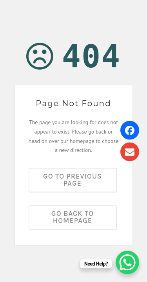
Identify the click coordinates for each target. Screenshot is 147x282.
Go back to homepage (72, 217)
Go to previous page (72, 180)
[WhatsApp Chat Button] (127, 262)
